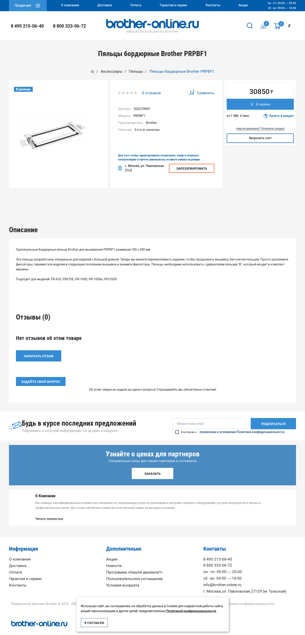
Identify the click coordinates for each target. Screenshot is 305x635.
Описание (95, 199)
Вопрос (210, 199)
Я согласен (94, 623)
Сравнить (201, 92)
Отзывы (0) (152, 199)
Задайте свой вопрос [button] (40, 375)
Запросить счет (260, 138)
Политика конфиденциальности (248, 597)
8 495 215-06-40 (27, 26)
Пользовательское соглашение (134, 572)
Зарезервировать (191, 168)
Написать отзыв (38, 349)
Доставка (17, 559)
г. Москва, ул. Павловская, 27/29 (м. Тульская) (244, 585)
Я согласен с (229, 425)
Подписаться (273, 417)
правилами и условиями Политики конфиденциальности (242, 425)
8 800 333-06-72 (69, 26)
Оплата (15, 566)
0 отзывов (151, 93)
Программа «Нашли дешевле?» (134, 566)
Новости (114, 559)
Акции (111, 553)
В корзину (260, 105)
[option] (95, 199)
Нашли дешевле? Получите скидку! (260, 128)
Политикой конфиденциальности (191, 611)
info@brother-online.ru (222, 578)
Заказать (152, 467)
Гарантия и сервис (25, 572)
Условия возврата (122, 579)
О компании (20, 553)
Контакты (17, 579)
